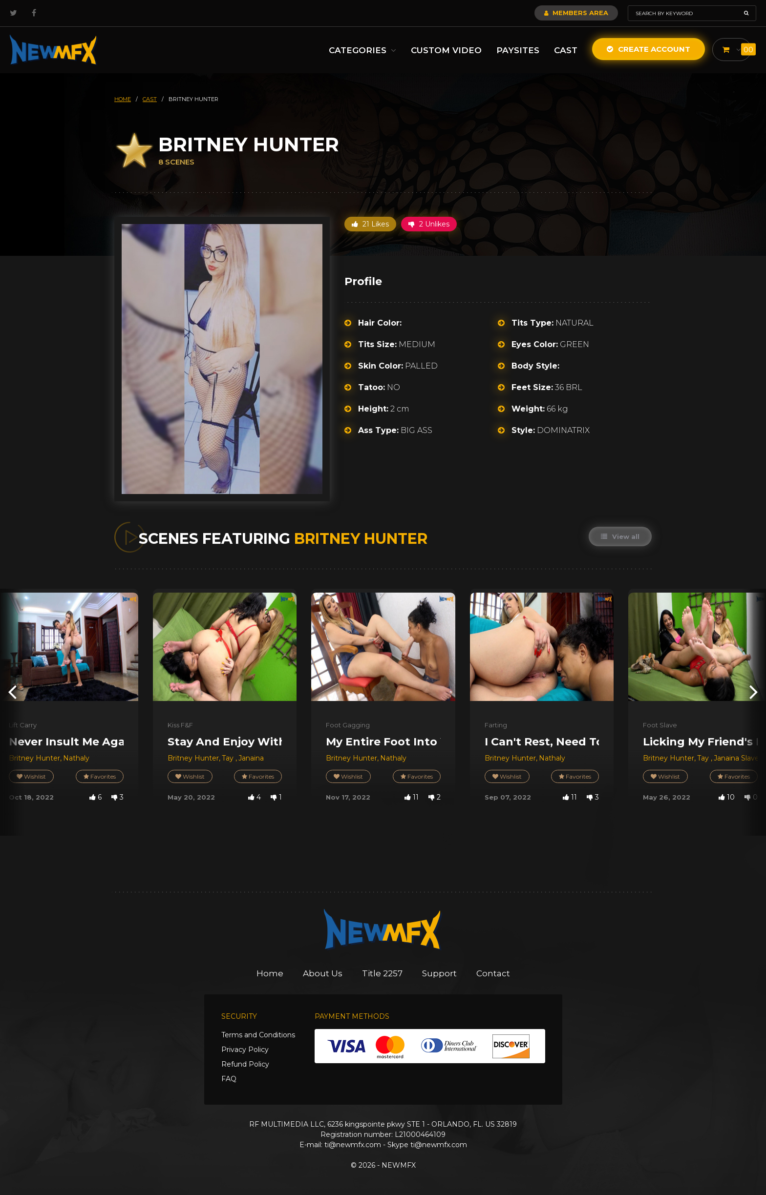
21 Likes (370, 224)
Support (439, 973)
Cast (565, 50)
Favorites (100, 776)
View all (620, 536)
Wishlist (31, 776)
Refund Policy (245, 1064)
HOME (122, 99)
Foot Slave (660, 725)
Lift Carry (23, 725)
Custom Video (446, 50)
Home (269, 973)
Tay (228, 758)
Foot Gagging (348, 725)
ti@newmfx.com (352, 1144)
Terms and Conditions (258, 1034)
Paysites (517, 50)
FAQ (228, 1078)
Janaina (251, 758)
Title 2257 (382, 973)
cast (150, 99)
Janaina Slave (736, 758)
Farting (496, 725)
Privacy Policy (245, 1049)
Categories (362, 50)
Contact (493, 973)
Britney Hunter (34, 758)
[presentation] (12, 691)
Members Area (576, 13)
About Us (322, 973)
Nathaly (76, 758)
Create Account (648, 49)
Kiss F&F (180, 725)
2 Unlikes (428, 224)
